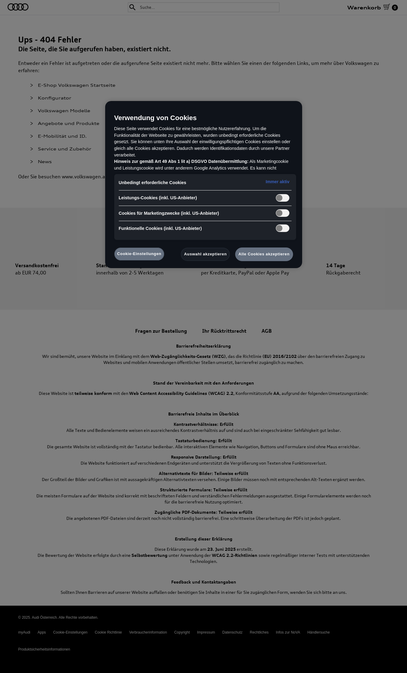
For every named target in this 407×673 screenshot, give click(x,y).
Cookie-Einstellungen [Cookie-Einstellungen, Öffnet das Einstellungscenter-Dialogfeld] (139, 253)
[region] (203, 184)
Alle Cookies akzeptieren (264, 254)
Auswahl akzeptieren (205, 254)
